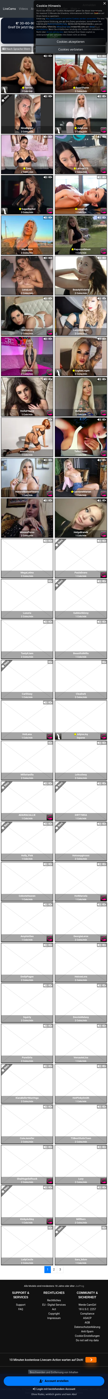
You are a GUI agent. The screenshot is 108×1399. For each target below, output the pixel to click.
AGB (87, 1322)
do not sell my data (55, 32)
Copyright (54, 1313)
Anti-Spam (87, 1331)
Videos (23, 9)
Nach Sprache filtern (16, 49)
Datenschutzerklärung (87, 1327)
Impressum (54, 1318)
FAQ (20, 1309)
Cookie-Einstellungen (87, 1336)
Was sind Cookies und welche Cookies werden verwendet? (71, 18)
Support (21, 1304)
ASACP (87, 1318)
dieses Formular (63, 26)
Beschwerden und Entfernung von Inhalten (54, 1372)
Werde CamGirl (87, 1304)
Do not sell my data (87, 1340)
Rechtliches (54, 1300)
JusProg (79, 1286)
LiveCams (9, 9)
